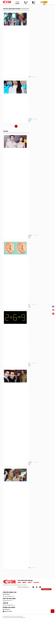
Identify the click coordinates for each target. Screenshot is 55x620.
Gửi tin (45, 2)
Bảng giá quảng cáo (46, 589)
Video (29, 76)
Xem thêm (16, 126)
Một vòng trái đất (25, 8)
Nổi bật (26, 2)
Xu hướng (17, 2)
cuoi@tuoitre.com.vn (7, 600)
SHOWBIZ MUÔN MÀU (30, 120)
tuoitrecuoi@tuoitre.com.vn (9, 605)
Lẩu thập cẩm (29, 306)
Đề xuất (33, 2)
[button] (41, 2)
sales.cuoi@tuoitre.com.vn (9, 596)
